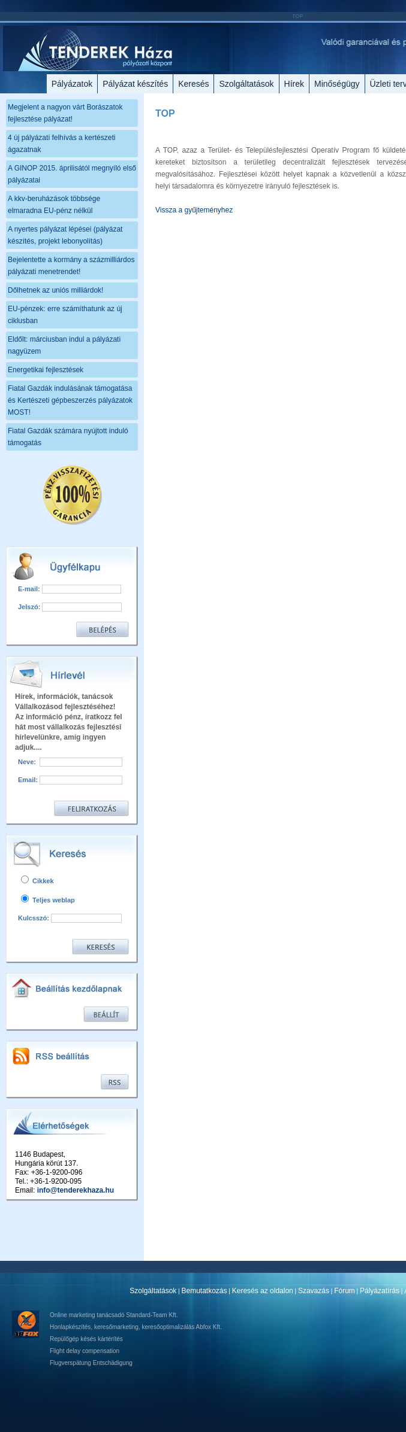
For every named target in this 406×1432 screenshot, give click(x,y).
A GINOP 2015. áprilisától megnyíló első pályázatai (72, 174)
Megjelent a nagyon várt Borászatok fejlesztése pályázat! (65, 113)
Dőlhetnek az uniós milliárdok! (55, 290)
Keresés (193, 84)
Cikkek (37, 880)
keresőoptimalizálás (168, 1327)
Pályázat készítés (135, 84)
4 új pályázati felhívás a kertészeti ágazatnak (61, 143)
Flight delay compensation (84, 1351)
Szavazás (313, 1291)
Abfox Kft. (208, 1327)
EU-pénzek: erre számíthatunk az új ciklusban (65, 315)
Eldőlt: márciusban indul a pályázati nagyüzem (64, 345)
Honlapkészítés (70, 1327)
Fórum (344, 1291)
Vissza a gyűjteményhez (194, 210)
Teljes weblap (48, 900)
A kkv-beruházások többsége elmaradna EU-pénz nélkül (54, 204)
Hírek (294, 84)
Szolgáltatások (246, 84)
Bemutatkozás (204, 1291)
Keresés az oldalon (262, 1291)
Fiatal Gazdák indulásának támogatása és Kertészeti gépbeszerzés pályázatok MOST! (70, 400)
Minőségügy (337, 84)
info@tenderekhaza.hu (75, 1190)
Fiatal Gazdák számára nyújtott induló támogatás (68, 437)
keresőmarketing (116, 1327)
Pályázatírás (379, 1291)
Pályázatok (72, 84)
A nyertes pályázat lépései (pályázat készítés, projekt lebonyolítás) (65, 235)
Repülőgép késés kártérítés (86, 1339)
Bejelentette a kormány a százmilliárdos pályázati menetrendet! (71, 266)
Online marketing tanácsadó (87, 1315)
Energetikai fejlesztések (45, 370)
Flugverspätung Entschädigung (91, 1363)
